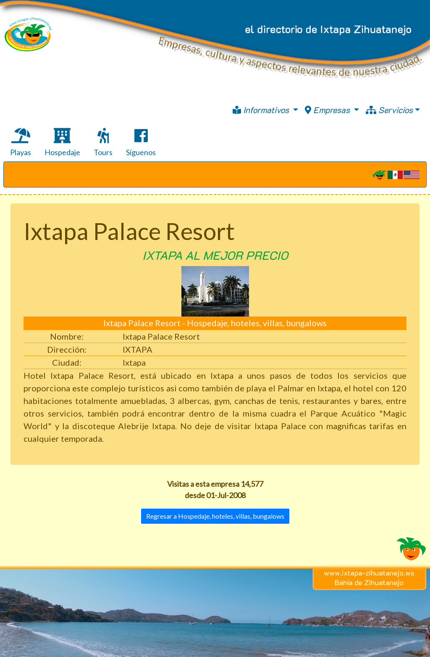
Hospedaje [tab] (62, 142)
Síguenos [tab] (141, 142)
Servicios (389, 109)
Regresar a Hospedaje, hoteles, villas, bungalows (215, 516)
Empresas (328, 109)
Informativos (262, 109)
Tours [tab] (103, 142)
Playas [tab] (20, 142)
